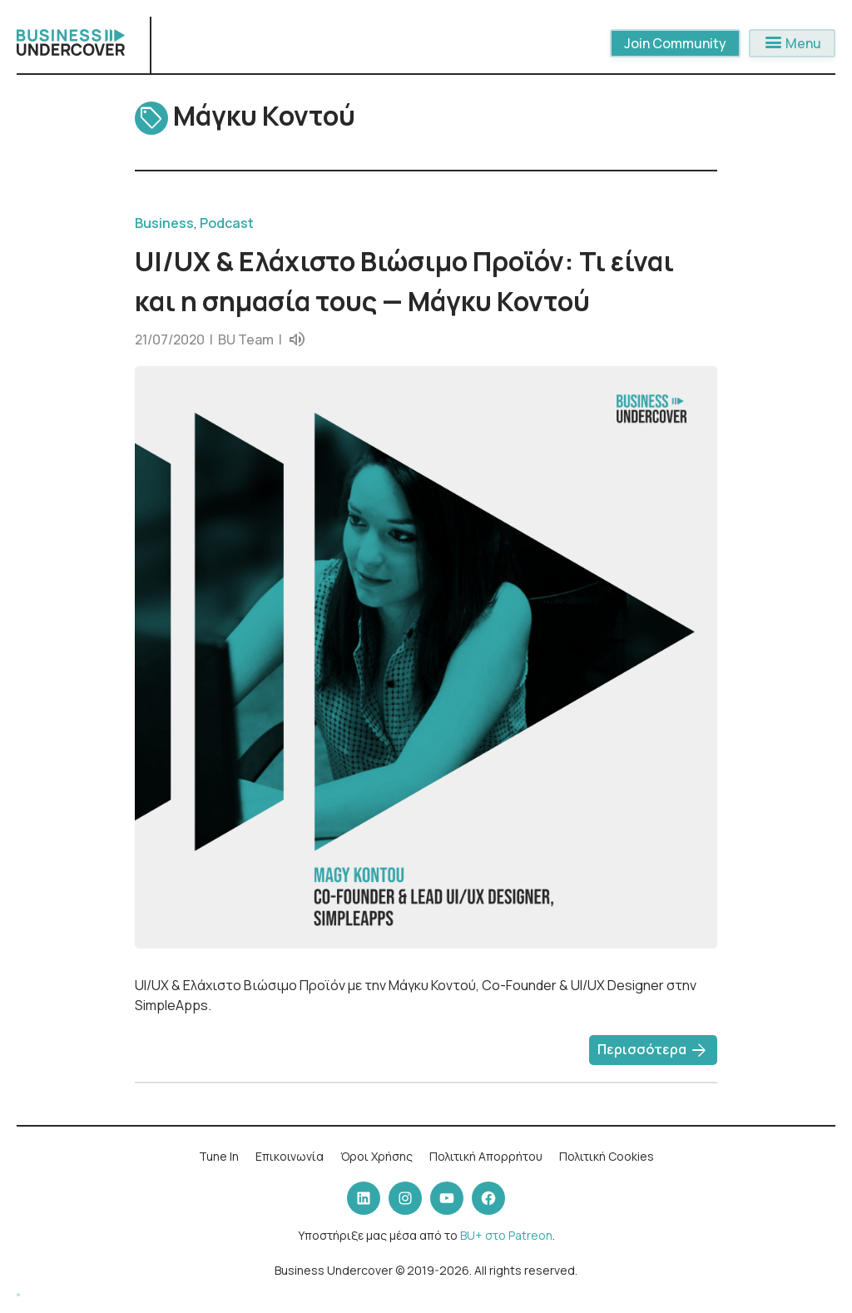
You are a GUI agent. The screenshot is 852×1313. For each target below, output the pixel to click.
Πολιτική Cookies (606, 1156)
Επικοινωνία (289, 1156)
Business (164, 223)
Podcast (227, 223)
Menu (792, 43)
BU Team (246, 339)
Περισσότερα (653, 1051)
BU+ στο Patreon (506, 1235)
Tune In (219, 1156)
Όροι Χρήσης (376, 1156)
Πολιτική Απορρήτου (485, 1156)
